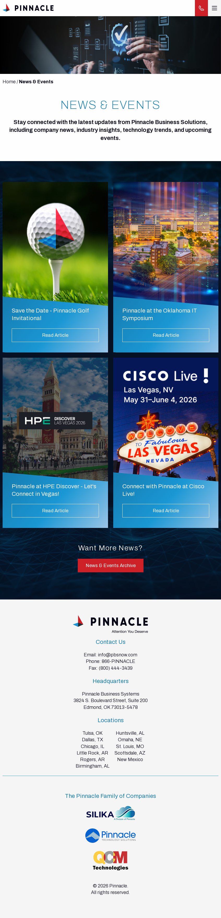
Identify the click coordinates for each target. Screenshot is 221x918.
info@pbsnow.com (117, 654)
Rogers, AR (92, 759)
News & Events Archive (111, 565)
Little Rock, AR (92, 753)
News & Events (36, 81)
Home (9, 81)
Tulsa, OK (92, 733)
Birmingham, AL (92, 766)
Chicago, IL (92, 746)
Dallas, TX (92, 739)
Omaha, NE (130, 739)
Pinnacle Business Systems (110, 694)
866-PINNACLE (118, 661)
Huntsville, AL (130, 733)
